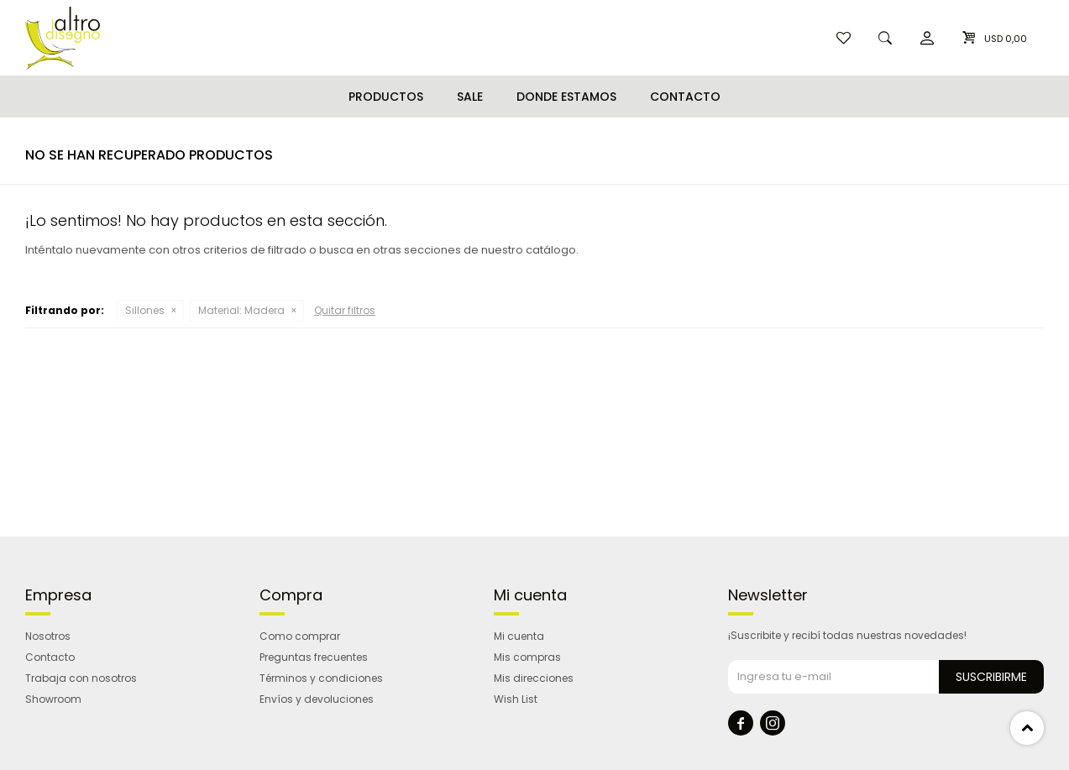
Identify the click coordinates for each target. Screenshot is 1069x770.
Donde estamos (566, 96)
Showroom (53, 699)
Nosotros (48, 636)
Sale (470, 96)
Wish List (515, 699)
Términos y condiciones (321, 678)
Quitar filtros (344, 310)
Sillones (145, 310)
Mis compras (527, 657)
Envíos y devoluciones (316, 699)
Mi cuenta (519, 636)
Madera (241, 310)
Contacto (685, 96)
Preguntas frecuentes (313, 657)
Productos (385, 96)
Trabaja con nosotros (81, 678)
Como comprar (299, 636)
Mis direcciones (534, 678)
